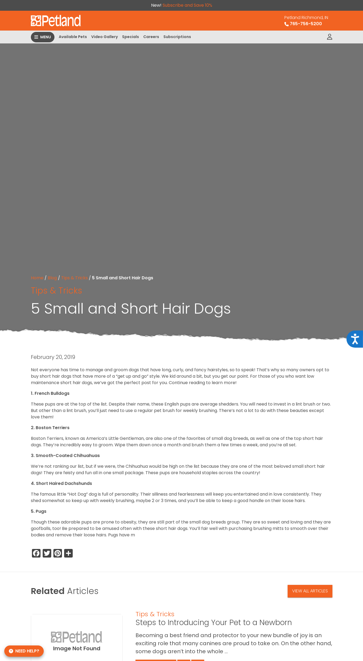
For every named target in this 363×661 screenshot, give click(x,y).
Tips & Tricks (74, 278)
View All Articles (310, 591)
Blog (52, 278)
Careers (151, 36)
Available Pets (73, 36)
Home (37, 278)
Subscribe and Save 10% (187, 5)
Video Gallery (104, 36)
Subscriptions (177, 36)
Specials (130, 36)
